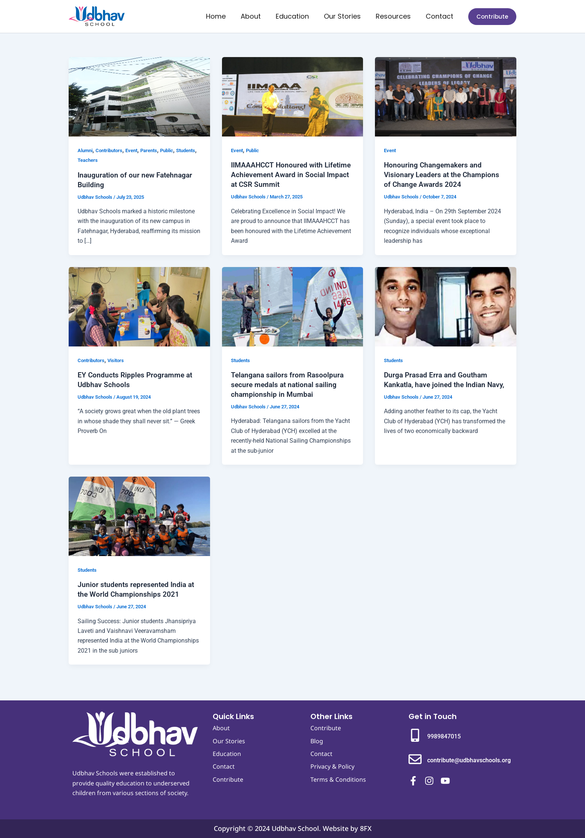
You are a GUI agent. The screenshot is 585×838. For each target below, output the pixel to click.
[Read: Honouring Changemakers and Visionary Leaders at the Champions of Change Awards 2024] (445, 96)
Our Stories (346, 16)
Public (175, 150)
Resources (395, 16)
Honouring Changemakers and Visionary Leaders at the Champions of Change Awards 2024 (444, 174)
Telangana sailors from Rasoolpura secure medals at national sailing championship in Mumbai (289, 384)
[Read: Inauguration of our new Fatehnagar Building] (139, 96)
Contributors (112, 150)
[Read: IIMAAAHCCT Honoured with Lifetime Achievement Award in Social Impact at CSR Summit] (292, 96)
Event (137, 150)
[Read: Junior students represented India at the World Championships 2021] (139, 515)
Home (224, 16)
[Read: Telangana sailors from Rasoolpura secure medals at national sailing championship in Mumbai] (292, 306)
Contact (440, 16)
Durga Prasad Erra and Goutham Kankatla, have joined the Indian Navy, (437, 384)
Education (297, 16)
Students (88, 160)
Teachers (113, 160)
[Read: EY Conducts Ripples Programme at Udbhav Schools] (139, 306)
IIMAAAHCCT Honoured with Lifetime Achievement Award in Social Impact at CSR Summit (283, 174)
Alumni (86, 150)
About (257, 16)
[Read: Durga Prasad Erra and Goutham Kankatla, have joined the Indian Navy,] (445, 306)
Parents (156, 150)
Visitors (119, 360)
